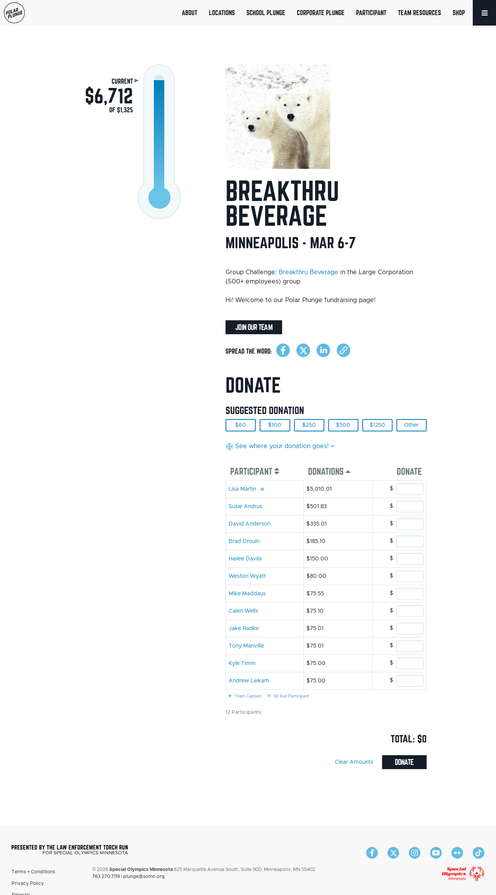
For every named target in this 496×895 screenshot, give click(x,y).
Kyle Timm (242, 663)
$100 (274, 425)
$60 (240, 425)
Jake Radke (244, 628)
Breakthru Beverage (308, 272)
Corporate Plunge (320, 12)
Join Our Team (253, 327)
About (189, 12)
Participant (371, 12)
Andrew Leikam (249, 681)
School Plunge (265, 12)
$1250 (377, 425)
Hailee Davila (245, 559)
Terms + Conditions (33, 871)
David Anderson (249, 524)
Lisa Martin (242, 489)
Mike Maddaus (247, 593)
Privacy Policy (28, 883)
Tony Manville (246, 646)
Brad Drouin (244, 541)
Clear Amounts (354, 762)
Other (411, 425)
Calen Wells (243, 611)
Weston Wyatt (247, 576)
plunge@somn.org (144, 876)
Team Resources (419, 12)
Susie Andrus (245, 506)
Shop (459, 12)
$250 (309, 425)
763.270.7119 (106, 876)
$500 (343, 425)
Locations (222, 12)
